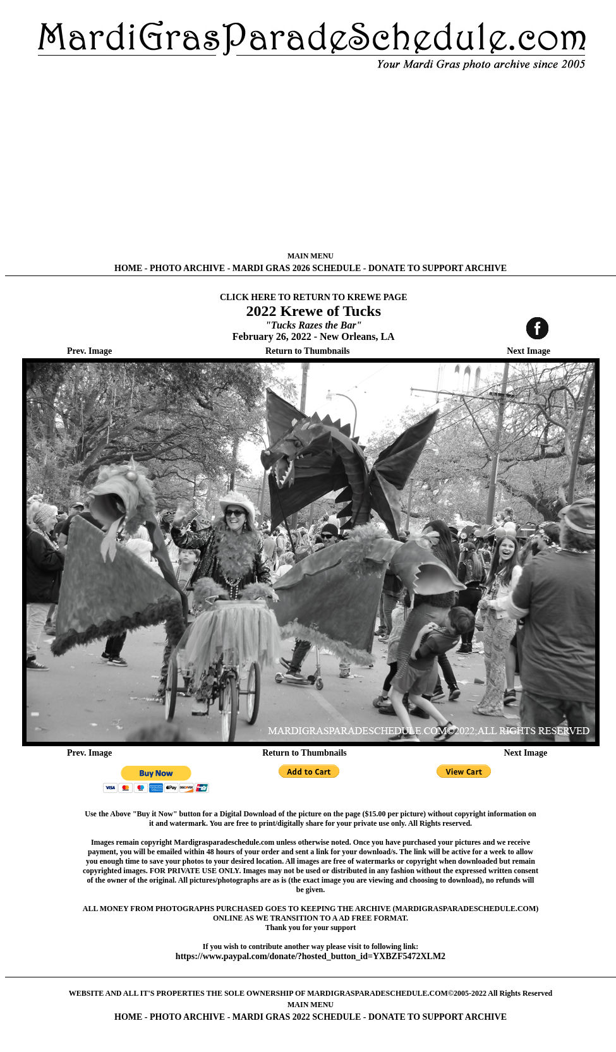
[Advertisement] (310, 161)
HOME (128, 268)
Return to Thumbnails (307, 351)
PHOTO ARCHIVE (187, 268)
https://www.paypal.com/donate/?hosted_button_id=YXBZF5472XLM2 (310, 956)
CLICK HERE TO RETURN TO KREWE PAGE (314, 297)
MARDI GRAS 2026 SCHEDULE (297, 268)
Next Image (528, 351)
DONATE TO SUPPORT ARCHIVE (437, 268)
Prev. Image (89, 351)
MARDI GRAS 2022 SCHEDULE (297, 1017)
